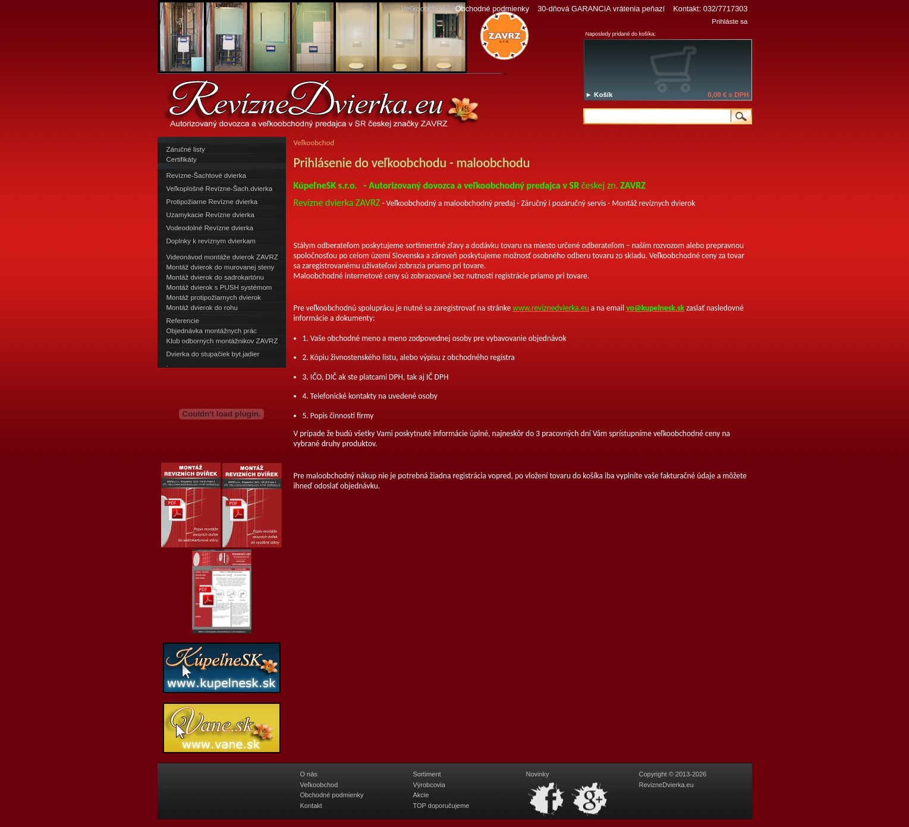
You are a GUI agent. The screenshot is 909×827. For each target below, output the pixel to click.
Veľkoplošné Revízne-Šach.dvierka (219, 188)
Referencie (183, 320)
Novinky (537, 774)
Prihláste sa (729, 21)
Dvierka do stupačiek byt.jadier (213, 354)
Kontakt (311, 805)
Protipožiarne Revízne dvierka (212, 201)
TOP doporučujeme (441, 805)
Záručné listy (185, 149)
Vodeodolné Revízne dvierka (210, 227)
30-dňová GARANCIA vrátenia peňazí (601, 8)
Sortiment (427, 774)
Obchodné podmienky (492, 8)
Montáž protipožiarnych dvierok (213, 297)
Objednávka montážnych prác (211, 330)
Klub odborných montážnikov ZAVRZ (222, 340)
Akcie (421, 794)
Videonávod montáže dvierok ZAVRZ (222, 257)
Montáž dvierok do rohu (202, 307)
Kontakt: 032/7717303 (710, 8)
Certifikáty (181, 159)
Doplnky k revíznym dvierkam (211, 241)
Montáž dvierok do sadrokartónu (215, 277)
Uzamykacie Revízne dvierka (210, 214)
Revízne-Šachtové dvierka (206, 175)
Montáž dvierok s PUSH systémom (219, 287)
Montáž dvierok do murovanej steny (220, 267)
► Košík (599, 94)
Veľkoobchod (319, 784)
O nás (308, 774)
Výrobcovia (429, 784)
